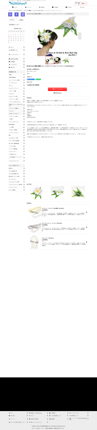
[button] (78, 3)
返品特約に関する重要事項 (33, 85)
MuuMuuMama (45, 426)
